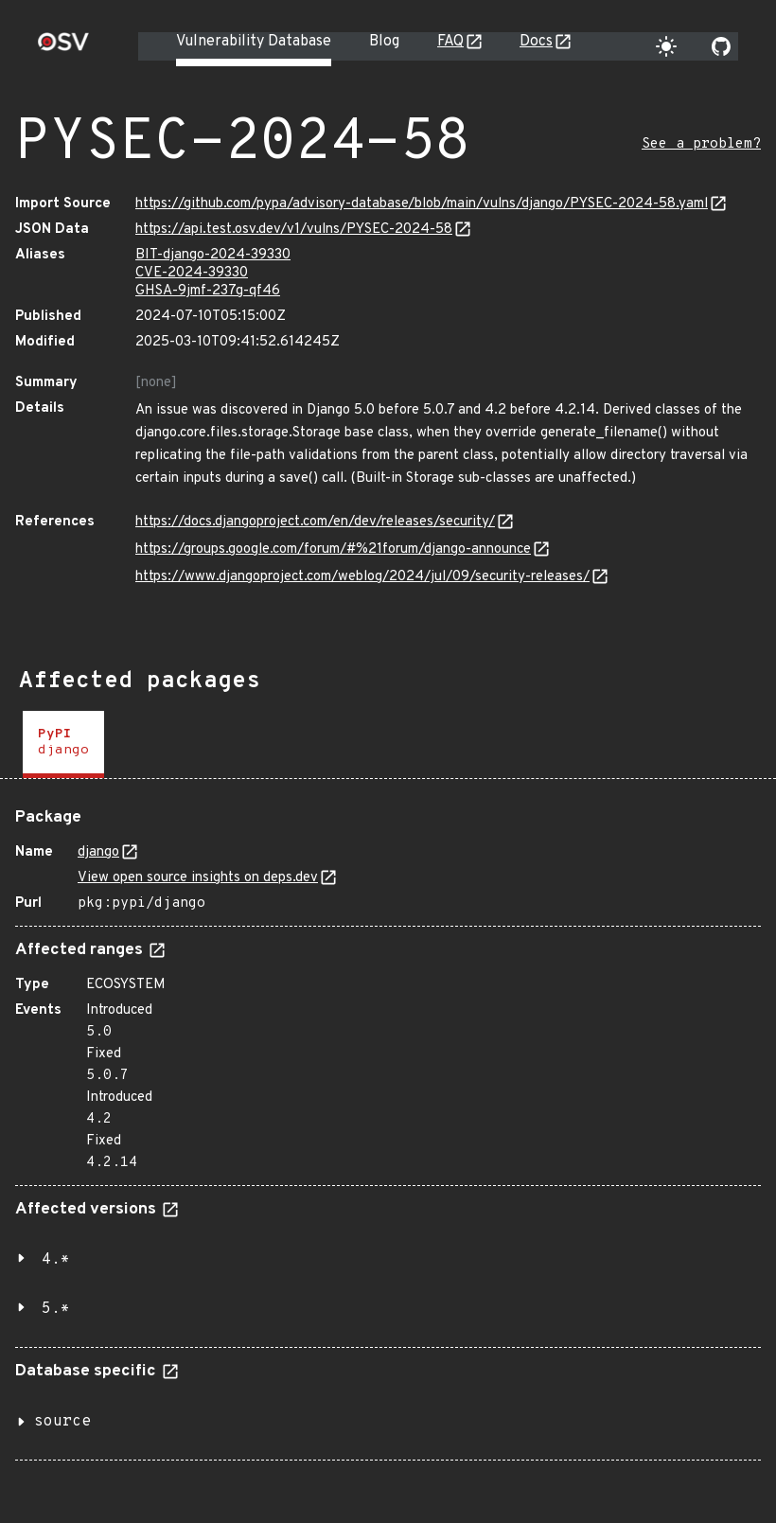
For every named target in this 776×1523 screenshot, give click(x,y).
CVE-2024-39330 (191, 273)
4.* (56, 1259)
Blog (384, 41)
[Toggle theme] (666, 46)
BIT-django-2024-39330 (213, 255)
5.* (56, 1309)
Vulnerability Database (253, 41)
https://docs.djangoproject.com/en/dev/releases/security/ (315, 522)
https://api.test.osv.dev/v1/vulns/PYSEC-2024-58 (293, 230)
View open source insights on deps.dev (198, 878)
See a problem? (701, 144)
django (98, 852)
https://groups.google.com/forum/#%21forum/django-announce (333, 549)
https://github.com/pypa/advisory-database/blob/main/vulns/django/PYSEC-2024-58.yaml (421, 204)
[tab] (63, 744)
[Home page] (63, 48)
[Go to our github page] (721, 46)
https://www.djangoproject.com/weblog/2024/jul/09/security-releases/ (362, 577)
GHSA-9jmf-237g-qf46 (207, 291)
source (62, 1421)
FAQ (450, 41)
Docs (536, 41)
